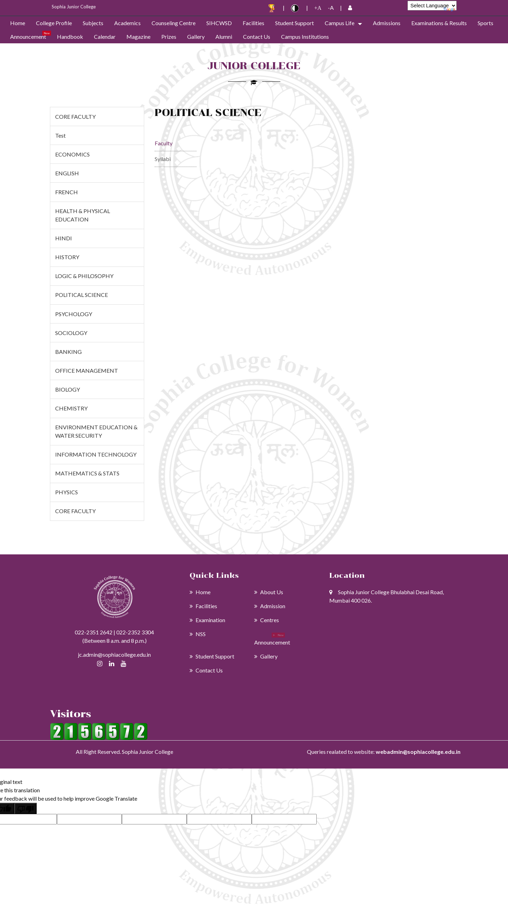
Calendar (105, 36)
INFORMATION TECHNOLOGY (96, 454)
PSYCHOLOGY (73, 314)
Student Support (294, 23)
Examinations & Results (439, 23)
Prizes (168, 36)
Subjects (93, 23)
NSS (198, 634)
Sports (485, 23)
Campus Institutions (305, 36)
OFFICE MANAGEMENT (86, 370)
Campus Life (339, 23)
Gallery (196, 36)
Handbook (70, 36)
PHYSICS (66, 492)
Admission (269, 606)
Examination (207, 620)
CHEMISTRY (71, 408)
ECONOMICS (72, 154)
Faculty (163, 143)
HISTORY (67, 257)
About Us (268, 592)
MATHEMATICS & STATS (87, 473)
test (60, 135)
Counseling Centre (174, 23)
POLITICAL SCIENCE (81, 294)
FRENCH (66, 192)
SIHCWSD (219, 23)
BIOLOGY (67, 389)
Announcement (28, 36)
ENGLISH (67, 173)
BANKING (68, 351)
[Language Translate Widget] (432, 5)
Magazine (138, 36)
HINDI (63, 238)
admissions (386, 23)
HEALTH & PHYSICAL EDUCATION (82, 215)
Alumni (223, 36)
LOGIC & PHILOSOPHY (84, 275)
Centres (266, 620)
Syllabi (163, 158)
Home (17, 23)
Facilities (253, 23)
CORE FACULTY (75, 116)
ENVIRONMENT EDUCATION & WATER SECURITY (96, 431)
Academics (127, 23)
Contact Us (256, 36)
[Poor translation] (25, 808)
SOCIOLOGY (71, 332)
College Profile (54, 23)
